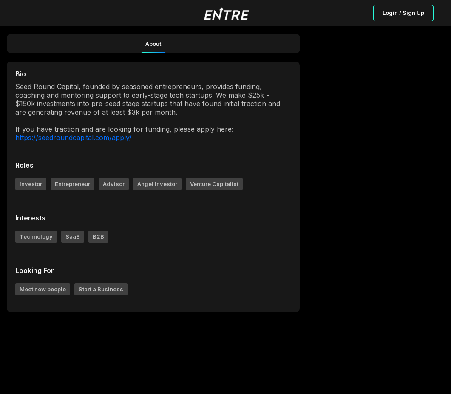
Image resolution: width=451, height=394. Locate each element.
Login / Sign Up (403, 12)
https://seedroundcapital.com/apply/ (73, 137)
